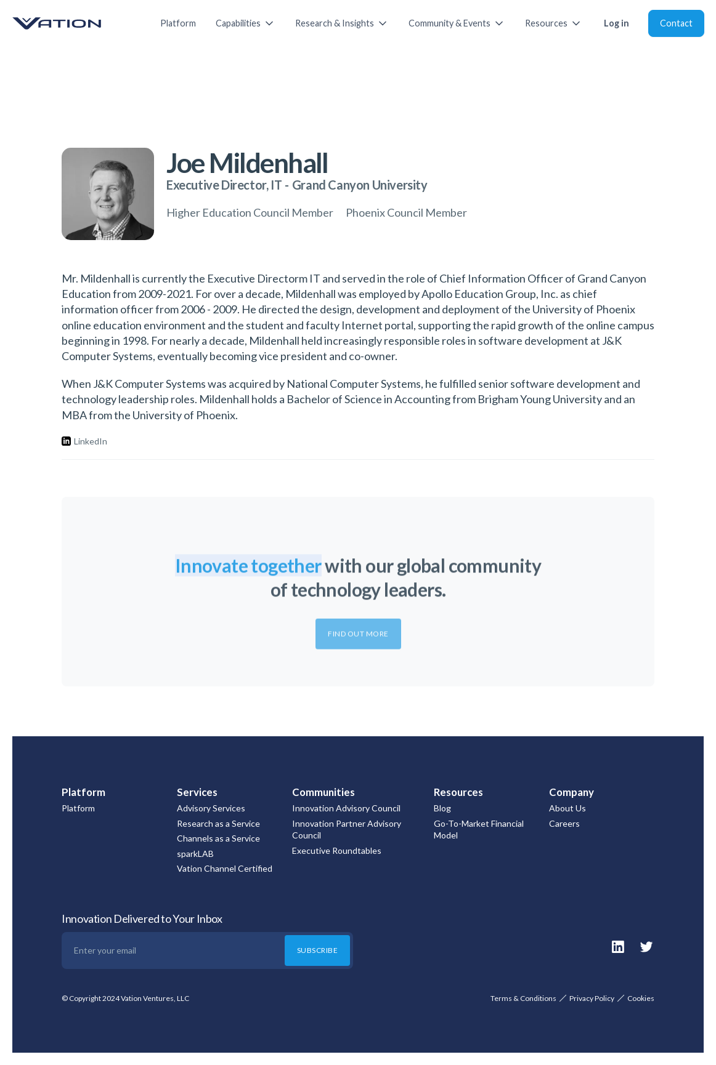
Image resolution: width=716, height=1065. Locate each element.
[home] (74, 23)
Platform (178, 23)
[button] (245, 23)
